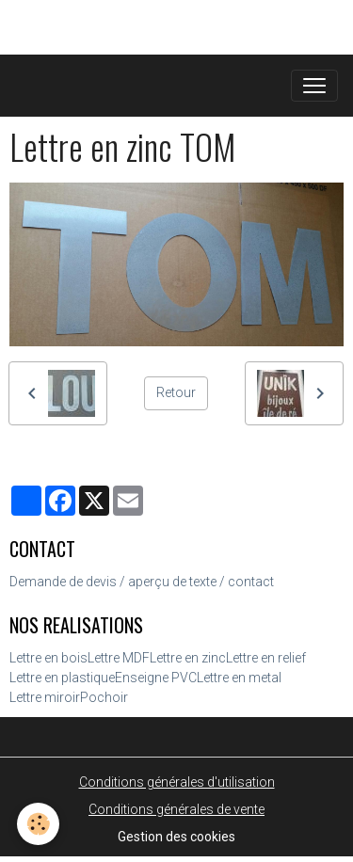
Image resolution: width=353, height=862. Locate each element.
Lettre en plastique (62, 677)
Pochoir (104, 697)
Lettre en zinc (188, 657)
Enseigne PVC (156, 677)
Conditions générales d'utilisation (177, 782)
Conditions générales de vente (176, 809)
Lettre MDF (119, 657)
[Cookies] (38, 824)
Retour (176, 392)
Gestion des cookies (176, 836)
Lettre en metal (239, 677)
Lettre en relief (266, 657)
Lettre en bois (48, 657)
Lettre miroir (44, 697)
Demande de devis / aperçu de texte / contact (141, 581)
